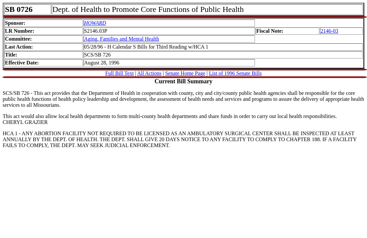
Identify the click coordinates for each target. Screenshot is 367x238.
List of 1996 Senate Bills (235, 73)
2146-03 (329, 31)
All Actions (149, 73)
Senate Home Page (185, 73)
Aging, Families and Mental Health (121, 39)
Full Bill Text (119, 73)
